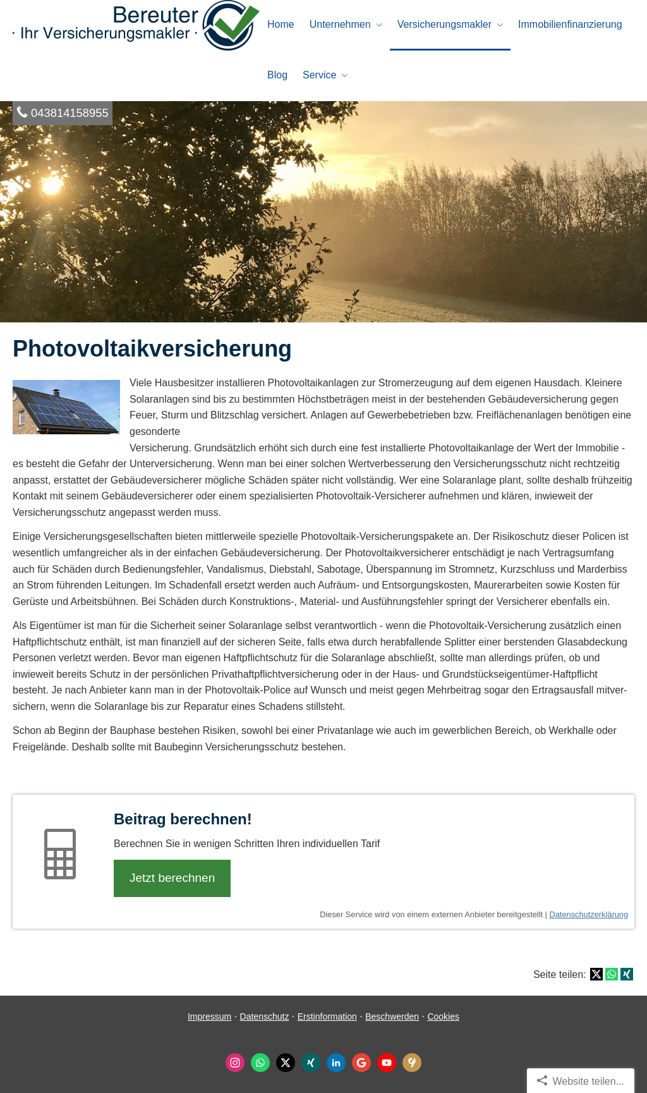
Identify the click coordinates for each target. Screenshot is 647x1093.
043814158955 (70, 112)
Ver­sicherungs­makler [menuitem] (444, 24)
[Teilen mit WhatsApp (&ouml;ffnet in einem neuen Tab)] (611, 974)
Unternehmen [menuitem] (340, 24)
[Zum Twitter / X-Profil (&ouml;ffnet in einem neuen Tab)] (285, 1062)
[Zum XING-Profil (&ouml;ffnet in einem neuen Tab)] (310, 1062)
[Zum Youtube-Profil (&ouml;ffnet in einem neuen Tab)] (386, 1062)
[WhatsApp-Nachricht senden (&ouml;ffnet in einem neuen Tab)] (260, 1062)
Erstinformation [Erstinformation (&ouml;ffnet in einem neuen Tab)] (327, 1016)
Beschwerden (392, 1016)
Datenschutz (264, 1016)
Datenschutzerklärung (589, 914)
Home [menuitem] (280, 24)
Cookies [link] (443, 1016)
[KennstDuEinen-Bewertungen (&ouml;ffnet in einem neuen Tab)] (411, 1062)
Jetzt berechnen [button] (172, 877)
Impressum (209, 1016)
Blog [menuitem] (277, 75)
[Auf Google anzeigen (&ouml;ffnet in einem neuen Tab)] (361, 1062)
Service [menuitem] (319, 75)
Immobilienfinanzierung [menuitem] (570, 24)
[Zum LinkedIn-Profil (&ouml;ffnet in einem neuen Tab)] (336, 1062)
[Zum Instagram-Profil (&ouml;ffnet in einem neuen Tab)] (235, 1062)
